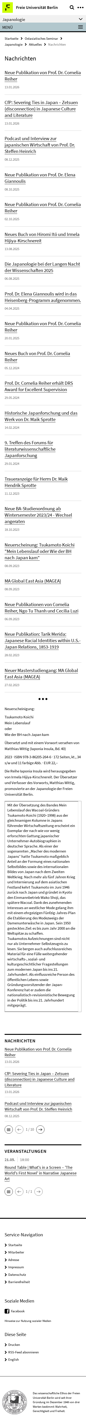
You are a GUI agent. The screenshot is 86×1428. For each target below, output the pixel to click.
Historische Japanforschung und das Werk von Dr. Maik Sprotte (41, 416)
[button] (43, 699)
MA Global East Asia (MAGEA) (33, 581)
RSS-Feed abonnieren (23, 1352)
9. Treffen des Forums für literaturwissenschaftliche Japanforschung (30, 448)
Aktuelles (35, 44)
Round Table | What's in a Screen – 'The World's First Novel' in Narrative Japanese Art (41, 1173)
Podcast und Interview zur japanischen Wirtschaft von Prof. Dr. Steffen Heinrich (40, 144)
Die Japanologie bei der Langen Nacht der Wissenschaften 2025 (42, 267)
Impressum (16, 1267)
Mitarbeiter (16, 1252)
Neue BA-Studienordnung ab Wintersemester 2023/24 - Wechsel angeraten (38, 514)
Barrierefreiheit (19, 1282)
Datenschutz (17, 1274)
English (13, 1359)
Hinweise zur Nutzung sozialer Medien (28, 1321)
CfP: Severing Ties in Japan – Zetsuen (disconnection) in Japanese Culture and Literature (41, 108)
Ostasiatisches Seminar (41, 38)
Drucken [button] (14, 1344)
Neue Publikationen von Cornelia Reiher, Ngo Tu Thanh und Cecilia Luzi (41, 607)
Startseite (11, 38)
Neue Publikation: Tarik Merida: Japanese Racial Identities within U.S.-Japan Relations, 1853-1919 (43, 640)
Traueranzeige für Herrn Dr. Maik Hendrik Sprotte (36, 482)
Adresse (13, 1260)
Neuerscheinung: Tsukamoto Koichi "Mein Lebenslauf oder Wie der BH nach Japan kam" (40, 551)
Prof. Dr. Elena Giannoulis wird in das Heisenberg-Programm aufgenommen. (43, 297)
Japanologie (13, 44)
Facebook (18, 1311)
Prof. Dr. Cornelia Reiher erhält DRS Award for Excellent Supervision (39, 386)
